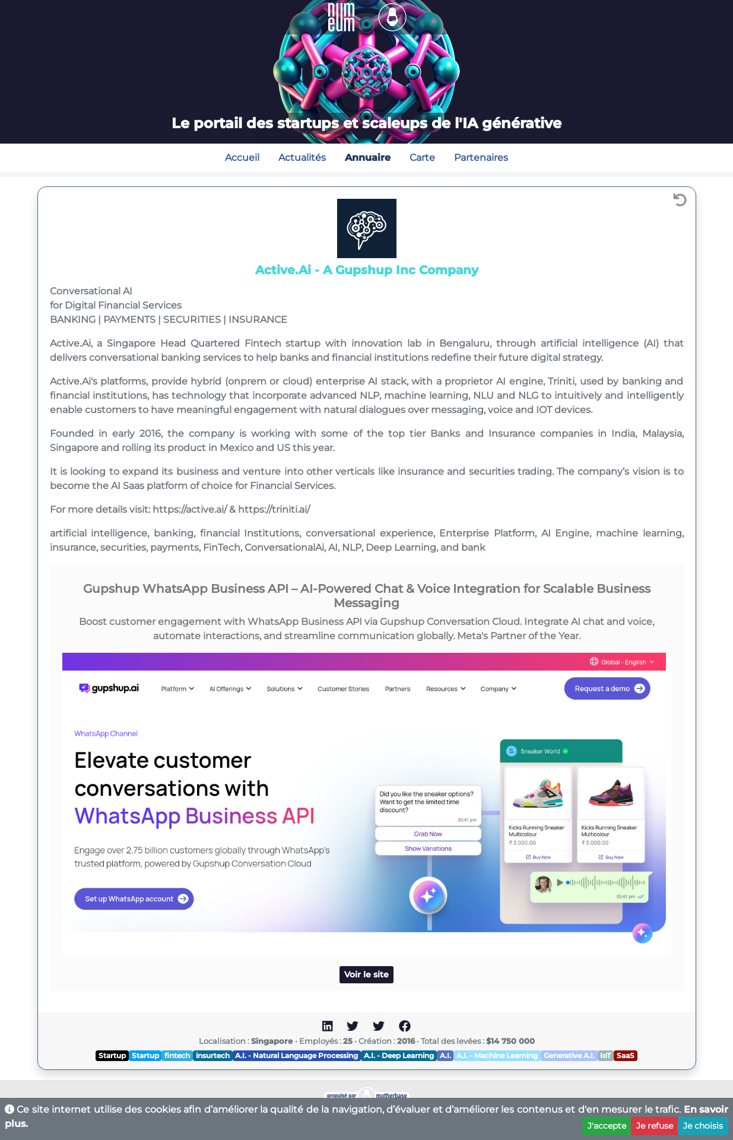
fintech (177, 1055)
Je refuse (654, 1125)
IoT (605, 1055)
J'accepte (607, 1125)
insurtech (213, 1055)
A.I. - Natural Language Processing (296, 1055)
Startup (112, 1055)
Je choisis (703, 1125)
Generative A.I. (569, 1055)
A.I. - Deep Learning (399, 1055)
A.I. (445, 1055)
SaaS (625, 1055)
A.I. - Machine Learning (497, 1055)
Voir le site (366, 974)
